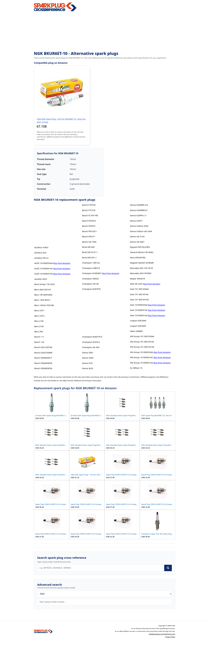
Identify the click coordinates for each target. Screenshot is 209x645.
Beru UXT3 (39, 315)
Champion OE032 (90, 278)
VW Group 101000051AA (141, 362)
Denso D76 (87, 363)
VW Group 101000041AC (141, 357)
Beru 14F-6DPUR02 (43, 294)
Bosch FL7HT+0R (90, 215)
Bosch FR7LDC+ (89, 231)
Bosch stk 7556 (89, 241)
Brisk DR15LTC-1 (90, 252)
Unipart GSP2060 (138, 320)
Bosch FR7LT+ (88, 236)
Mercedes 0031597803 (140, 273)
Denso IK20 (87, 368)
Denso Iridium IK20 (139, 226)
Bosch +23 (39, 342)
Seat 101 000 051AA (139, 299)
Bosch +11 (39, 336)
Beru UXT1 (39, 310)
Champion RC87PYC (91, 289)
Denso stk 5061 (137, 241)
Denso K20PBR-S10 (139, 205)
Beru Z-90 (39, 326)
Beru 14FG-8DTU (42, 300)
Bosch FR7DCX (89, 220)
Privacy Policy (170, 637)
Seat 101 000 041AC (139, 294)
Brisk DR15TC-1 (89, 257)
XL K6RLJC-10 (136, 368)
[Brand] (104, 594)
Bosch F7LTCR (88, 210)
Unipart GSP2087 (138, 326)
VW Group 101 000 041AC (142, 341)
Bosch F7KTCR (88, 205)
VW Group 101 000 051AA (142, 346)
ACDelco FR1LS (41, 258)
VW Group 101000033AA (141, 352)
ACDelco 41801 (41, 247)
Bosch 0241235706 (43, 347)
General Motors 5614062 (141, 252)
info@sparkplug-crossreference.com (162, 634)
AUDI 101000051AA (43, 273)
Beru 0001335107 (42, 289)
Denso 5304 (87, 357)
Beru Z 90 (38, 321)
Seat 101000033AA (139, 305)
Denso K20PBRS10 (138, 210)
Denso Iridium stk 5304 (141, 231)
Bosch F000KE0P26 (43, 368)
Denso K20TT (136, 220)
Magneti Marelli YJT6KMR (142, 262)
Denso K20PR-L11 (138, 215)
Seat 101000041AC (139, 310)
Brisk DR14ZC (88, 247)
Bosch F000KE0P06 (43, 363)
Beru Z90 (38, 331)
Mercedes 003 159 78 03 (141, 268)
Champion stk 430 (90, 347)
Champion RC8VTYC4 (92, 336)
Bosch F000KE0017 (43, 357)
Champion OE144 (90, 283)
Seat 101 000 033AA (139, 289)
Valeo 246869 (136, 331)
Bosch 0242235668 (43, 352)
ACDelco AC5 (40, 252)
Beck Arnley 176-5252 (44, 284)
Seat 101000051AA (139, 315)
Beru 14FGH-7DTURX (44, 305)
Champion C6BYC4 (91, 268)
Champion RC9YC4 (91, 342)
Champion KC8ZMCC (92, 273)
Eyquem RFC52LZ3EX (140, 247)
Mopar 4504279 (137, 278)
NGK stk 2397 (136, 283)
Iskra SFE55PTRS (137, 257)
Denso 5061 (87, 352)
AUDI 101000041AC (43, 268)
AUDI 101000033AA (43, 263)
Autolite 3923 (40, 279)
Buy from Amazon (61, 263)
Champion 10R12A (91, 262)
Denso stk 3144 (137, 236)
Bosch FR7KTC (88, 226)
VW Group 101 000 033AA (142, 336)
